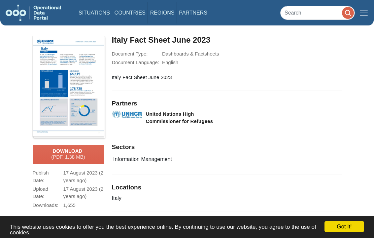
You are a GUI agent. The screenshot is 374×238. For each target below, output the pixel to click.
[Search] (317, 13)
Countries (130, 13)
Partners (193, 13)
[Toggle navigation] (364, 12)
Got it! (344, 226)
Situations (94, 13)
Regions (162, 13)
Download (68, 154)
